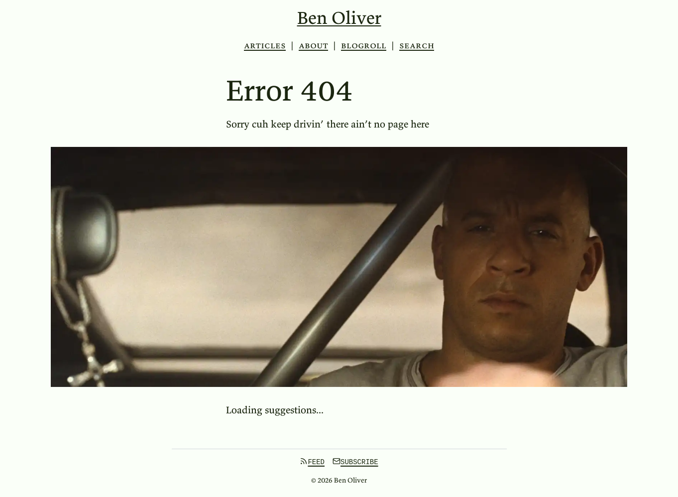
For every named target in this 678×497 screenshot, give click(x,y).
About (313, 45)
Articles (265, 45)
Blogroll (363, 45)
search (416, 45)
